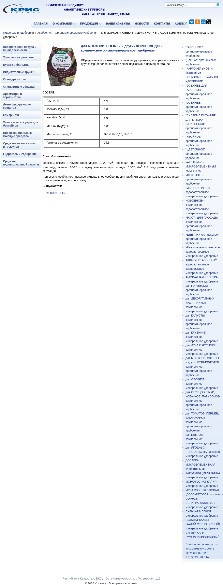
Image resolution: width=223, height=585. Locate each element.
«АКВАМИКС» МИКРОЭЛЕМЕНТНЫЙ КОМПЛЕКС (200, 166)
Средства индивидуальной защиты (21, 163)
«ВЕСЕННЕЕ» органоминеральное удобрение (198, 179)
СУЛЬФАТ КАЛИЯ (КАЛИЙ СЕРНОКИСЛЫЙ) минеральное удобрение (202, 524)
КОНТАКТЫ (162, 23)
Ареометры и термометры (12, 95)
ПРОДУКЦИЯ (89, 23)
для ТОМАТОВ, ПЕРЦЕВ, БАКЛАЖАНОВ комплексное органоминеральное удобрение (202, 422)
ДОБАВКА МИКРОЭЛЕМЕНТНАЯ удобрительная (200, 464)
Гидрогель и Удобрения (18, 32)
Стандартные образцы (19, 86)
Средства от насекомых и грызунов (20, 145)
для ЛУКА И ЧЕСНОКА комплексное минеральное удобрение (201, 349)
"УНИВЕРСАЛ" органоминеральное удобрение (198, 128)
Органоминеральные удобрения (76, 32)
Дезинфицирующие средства (17, 106)
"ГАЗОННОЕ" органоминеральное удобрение (198, 51)
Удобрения (44, 32)
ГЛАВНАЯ (41, 23)
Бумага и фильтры (16, 64)
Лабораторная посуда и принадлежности (19, 48)
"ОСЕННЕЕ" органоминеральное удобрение (198, 107)
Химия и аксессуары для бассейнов (20, 124)
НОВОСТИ (142, 23)
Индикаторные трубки (18, 72)
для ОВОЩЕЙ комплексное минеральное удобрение (201, 384)
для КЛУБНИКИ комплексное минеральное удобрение (201, 337)
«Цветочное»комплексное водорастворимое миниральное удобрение (202, 252)
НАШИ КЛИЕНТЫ (118, 23)
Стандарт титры (14, 79)
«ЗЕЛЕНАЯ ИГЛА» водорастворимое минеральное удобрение (201, 192)
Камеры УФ (11, 115)
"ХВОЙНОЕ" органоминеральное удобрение (198, 141)
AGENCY (181, 23)
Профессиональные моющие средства (17, 134)
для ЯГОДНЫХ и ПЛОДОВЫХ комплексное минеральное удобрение (202, 452)
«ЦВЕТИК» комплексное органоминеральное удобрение (201, 239)
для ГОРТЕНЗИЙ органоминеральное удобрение (198, 290)
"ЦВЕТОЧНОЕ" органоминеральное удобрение (198, 154)
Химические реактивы (18, 57)
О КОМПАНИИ (62, 23)
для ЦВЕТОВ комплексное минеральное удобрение (201, 439)
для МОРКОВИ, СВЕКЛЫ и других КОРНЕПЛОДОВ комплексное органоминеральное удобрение (202, 366)
